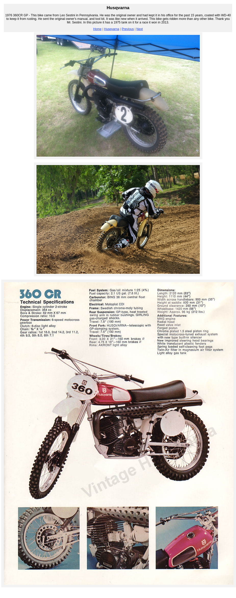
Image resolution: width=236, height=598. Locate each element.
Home (97, 29)
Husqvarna (111, 29)
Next (139, 29)
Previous (128, 29)
